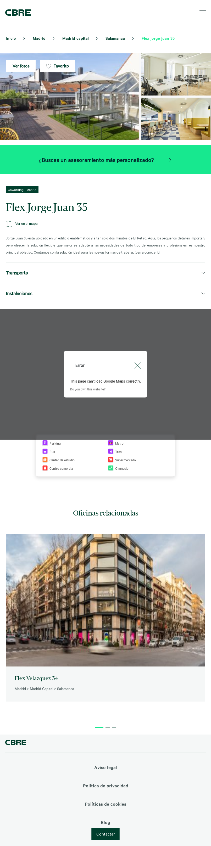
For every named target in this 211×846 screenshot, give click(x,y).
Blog (105, 822)
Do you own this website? (87, 389)
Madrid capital (75, 38)
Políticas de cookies (105, 804)
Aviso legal (105, 767)
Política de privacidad (105, 785)
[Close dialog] (138, 365)
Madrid (39, 38)
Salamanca (115, 38)
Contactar (105, 834)
